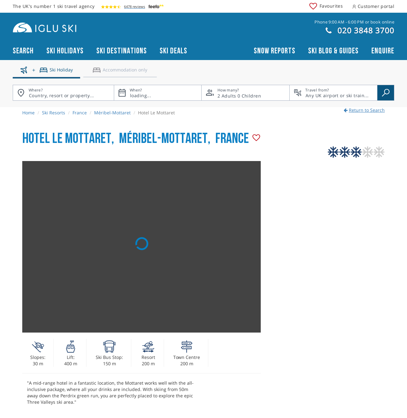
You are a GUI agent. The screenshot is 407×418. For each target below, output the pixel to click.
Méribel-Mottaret (112, 113)
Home (28, 113)
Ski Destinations (121, 51)
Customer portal (373, 6)
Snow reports (274, 51)
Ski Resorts (53, 113)
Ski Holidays (65, 51)
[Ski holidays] (46, 72)
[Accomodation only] (120, 72)
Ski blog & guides (333, 51)
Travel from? (317, 90)
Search (23, 51)
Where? (36, 90)
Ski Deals (173, 51)
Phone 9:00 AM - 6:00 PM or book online (354, 22)
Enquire (382, 51)
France (79, 113)
